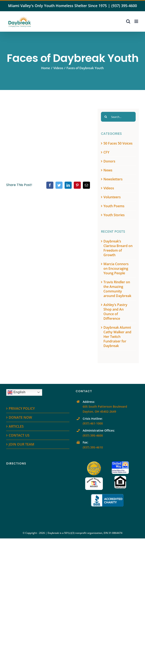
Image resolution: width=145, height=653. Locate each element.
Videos (108, 188)
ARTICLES (16, 426)
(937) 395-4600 (124, 5)
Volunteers (112, 197)
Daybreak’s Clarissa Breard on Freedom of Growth (118, 248)
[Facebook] (49, 185)
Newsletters (113, 179)
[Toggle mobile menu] (136, 21)
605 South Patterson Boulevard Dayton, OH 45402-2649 (105, 409)
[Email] (86, 185)
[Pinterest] (77, 185)
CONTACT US (19, 435)
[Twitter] (59, 185)
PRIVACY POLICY (22, 408)
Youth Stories (114, 215)
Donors (109, 161)
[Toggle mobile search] (128, 21)
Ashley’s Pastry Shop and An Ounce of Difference (115, 311)
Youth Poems (113, 206)
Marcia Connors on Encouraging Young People (116, 268)
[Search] (106, 117)
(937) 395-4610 (93, 447)
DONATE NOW (20, 417)
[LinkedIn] (68, 185)
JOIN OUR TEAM (21, 444)
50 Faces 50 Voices (118, 143)
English (16, 392)
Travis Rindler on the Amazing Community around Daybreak (117, 289)
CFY (106, 152)
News (107, 170)
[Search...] (118, 117)
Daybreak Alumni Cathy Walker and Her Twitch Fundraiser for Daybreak (117, 336)
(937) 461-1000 (93, 423)
